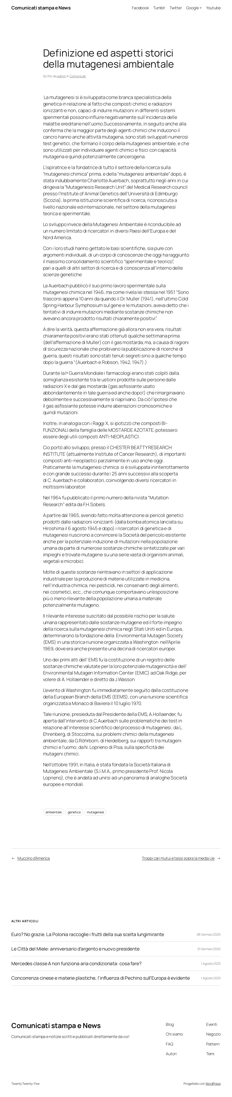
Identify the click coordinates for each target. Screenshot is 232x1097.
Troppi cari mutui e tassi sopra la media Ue (178, 858)
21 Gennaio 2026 (209, 949)
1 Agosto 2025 (211, 963)
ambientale (54, 812)
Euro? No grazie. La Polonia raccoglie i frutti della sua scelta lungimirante (87, 934)
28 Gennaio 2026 (209, 934)
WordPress (213, 1083)
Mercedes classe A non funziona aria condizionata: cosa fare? (76, 963)
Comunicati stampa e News (40, 8)
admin (61, 76)
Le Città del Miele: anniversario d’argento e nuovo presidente (75, 948)
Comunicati (78, 76)
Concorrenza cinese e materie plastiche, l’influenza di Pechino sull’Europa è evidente (100, 978)
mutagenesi (95, 812)
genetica (74, 812)
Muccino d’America (33, 858)
